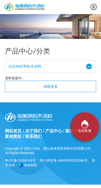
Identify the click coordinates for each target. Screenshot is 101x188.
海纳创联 (30, 165)
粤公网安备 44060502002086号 (64, 160)
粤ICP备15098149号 (20, 160)
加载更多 (50, 86)
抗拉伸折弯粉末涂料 (25, 66)
